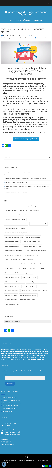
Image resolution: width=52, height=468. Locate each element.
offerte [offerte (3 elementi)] (41, 268)
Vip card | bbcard (8, 411)
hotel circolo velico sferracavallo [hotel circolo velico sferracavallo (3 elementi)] (31, 264)
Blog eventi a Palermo (9, 397)
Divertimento (5, 38)
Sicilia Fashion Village (9, 408)
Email (6, 375)
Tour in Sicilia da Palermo (10, 406)
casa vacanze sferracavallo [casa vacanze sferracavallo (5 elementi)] (31, 242)
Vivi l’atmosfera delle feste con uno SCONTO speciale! (22, 30)
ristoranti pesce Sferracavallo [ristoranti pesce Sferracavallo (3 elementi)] (36, 282)
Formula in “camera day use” (12, 400)
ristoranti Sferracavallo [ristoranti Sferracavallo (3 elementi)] (12, 286)
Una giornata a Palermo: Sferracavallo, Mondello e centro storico (26, 179)
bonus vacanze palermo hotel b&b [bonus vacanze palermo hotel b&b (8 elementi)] (16, 228)
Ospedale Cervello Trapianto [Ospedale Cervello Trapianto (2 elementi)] (14, 273)
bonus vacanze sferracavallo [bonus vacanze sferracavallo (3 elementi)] (14, 237)
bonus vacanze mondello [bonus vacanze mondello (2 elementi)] (38, 224)
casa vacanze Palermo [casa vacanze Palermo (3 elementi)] (12, 242)
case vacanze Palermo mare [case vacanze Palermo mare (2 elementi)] (32, 246)
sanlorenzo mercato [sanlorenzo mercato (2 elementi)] (29, 286)
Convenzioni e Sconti (37, 36)
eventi (12, 38)
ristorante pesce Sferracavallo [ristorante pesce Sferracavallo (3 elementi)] (14, 282)
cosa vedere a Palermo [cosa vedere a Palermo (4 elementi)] (12, 259)
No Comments (42, 38)
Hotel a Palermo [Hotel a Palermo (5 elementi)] (28, 259)
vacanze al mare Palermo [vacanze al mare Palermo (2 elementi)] (28, 295)
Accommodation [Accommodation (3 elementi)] (10, 206)
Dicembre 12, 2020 (8, 36)
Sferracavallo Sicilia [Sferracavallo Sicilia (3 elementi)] (11, 295)
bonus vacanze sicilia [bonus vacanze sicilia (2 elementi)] (33, 237)
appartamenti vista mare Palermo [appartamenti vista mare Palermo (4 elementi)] (16, 210)
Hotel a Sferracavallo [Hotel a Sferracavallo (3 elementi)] (11, 264)
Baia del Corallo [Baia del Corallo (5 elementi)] (24, 215)
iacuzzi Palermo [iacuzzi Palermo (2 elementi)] (10, 268)
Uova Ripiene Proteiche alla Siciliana (17, 182)
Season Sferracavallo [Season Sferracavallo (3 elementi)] (11, 291)
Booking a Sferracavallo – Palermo (16, 192)
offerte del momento (25, 38)
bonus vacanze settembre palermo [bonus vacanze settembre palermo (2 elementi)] (16, 233)
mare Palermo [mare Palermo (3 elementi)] (22, 268)
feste (16, 38)
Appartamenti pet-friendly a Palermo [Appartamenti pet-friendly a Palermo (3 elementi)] (31, 206)
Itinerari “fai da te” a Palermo (12, 403)
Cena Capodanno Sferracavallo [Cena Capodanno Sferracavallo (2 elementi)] (36, 250)
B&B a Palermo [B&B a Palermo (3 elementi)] (34, 210)
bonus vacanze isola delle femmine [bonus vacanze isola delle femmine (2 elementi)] (16, 224)
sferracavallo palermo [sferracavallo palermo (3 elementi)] (40, 291)
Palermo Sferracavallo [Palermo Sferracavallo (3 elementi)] (29, 277)
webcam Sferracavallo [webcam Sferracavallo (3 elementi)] (12, 304)
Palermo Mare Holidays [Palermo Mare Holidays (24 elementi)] (12, 277)
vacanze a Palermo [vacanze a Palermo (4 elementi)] (11, 300)
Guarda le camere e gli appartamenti (26, 139)
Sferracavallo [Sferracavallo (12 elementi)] (26, 291)
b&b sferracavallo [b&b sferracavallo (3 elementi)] (10, 215)
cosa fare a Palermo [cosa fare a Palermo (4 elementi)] (31, 255)
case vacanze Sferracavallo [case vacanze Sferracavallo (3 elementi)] (14, 250)
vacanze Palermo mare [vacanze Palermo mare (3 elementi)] (27, 300)
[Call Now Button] (4, 464)
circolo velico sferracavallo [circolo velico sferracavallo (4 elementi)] (13, 255)
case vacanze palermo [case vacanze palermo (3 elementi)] (12, 246)
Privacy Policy (5, 462)
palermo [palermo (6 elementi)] (29, 273)
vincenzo (24, 36)
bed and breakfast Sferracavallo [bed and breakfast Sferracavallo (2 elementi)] (15, 219)
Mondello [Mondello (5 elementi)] (33, 268)
